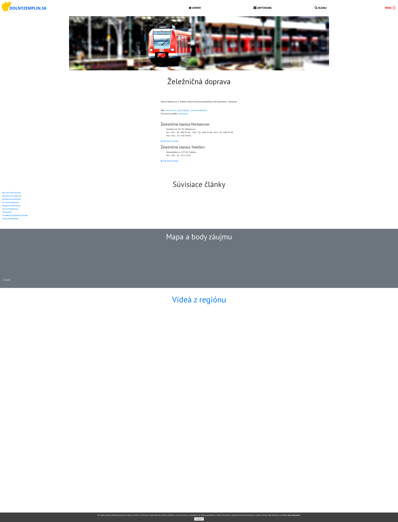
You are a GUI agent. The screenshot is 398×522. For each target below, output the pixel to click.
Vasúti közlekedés (10, 218)
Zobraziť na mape (170, 141)
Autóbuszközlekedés (11, 199)
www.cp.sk (183, 113)
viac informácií (294, 515)
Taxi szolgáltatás (10, 208)
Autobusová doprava (11, 195)
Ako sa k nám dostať (11, 192)
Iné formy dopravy (10, 202)
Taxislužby (7, 212)
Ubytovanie (263, 7)
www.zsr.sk (171, 110)
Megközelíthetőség (11, 205)
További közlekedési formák (14, 215)
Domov (195, 7)
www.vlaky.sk (183, 110)
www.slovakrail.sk (199, 110)
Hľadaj (321, 7)
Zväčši (6, 279)
